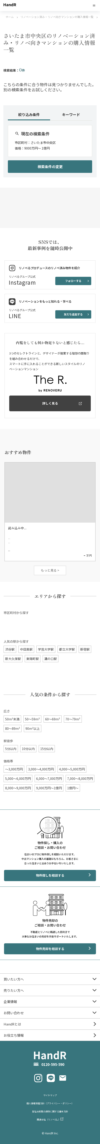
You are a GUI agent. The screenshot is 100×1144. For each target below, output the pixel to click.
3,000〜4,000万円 (41, 769)
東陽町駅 (32, 658)
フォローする (73, 281)
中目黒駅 (26, 649)
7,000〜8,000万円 (80, 778)
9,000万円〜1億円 (49, 788)
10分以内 (28, 748)
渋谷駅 (10, 649)
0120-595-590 (52, 1064)
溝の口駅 (50, 658)
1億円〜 (72, 788)
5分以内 (10, 748)
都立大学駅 (67, 649)
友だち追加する (73, 314)
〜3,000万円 (14, 769)
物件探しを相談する (50, 875)
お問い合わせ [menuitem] (14, 1012)
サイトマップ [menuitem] (50, 1095)
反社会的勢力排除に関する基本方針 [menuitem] (50, 1111)
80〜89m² (12, 728)
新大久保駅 (13, 658)
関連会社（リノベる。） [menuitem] (48, 1119)
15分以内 (46, 748)
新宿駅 (85, 649)
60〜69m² (52, 719)
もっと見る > (50, 570)
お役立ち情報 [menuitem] (14, 1035)
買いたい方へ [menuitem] (14, 979)
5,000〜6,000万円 (18, 778)
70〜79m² (72, 719)
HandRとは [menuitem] (12, 1024)
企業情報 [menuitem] (10, 1001)
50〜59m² (32, 719)
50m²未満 (12, 719)
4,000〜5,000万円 (72, 769)
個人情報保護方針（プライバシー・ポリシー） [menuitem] (50, 1103)
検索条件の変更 (50, 166)
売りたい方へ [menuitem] (14, 990)
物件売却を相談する (50, 948)
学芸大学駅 (46, 649)
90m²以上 (32, 728)
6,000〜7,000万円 (49, 778)
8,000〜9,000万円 (18, 788)
